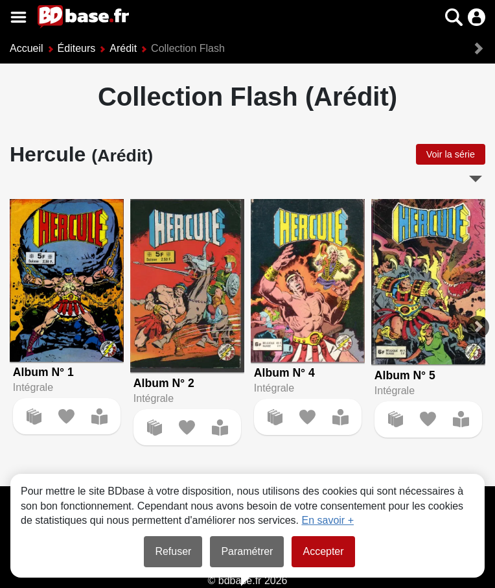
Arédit (123, 48)
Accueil (26, 48)
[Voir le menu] (18, 17)
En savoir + (328, 520)
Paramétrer (247, 551)
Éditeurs (77, 48)
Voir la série (450, 154)
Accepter (323, 551)
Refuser (173, 551)
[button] (454, 17)
